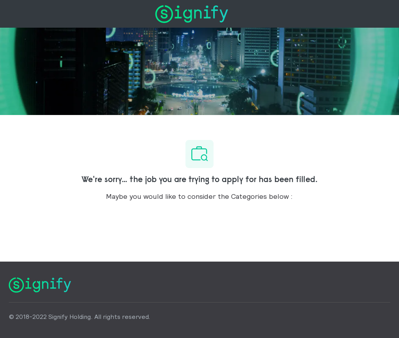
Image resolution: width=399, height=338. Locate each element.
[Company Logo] (191, 13)
